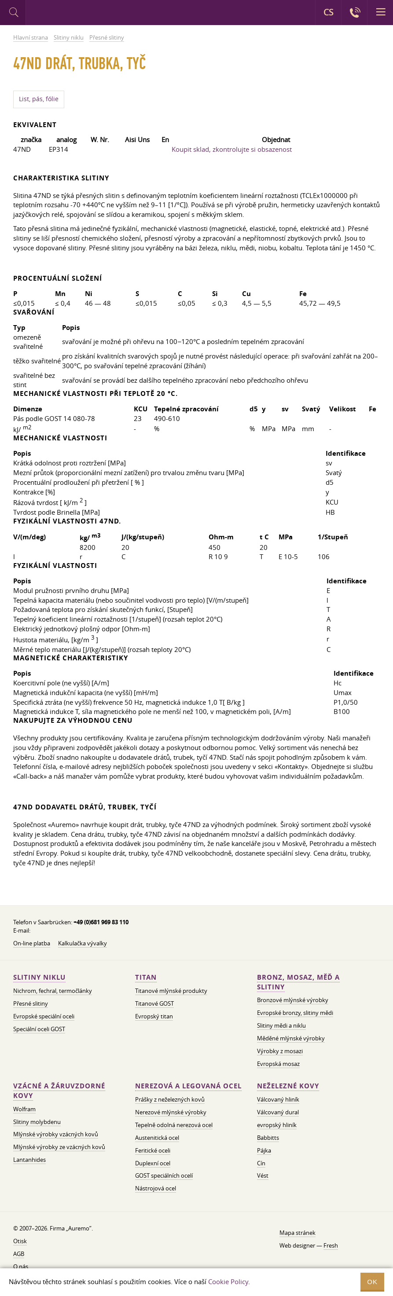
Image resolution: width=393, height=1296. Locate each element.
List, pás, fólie (39, 99)
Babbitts (268, 1138)
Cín (261, 1163)
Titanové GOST (154, 1003)
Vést (262, 1175)
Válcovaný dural (278, 1112)
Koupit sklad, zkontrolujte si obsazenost (232, 149)
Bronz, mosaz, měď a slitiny (298, 982)
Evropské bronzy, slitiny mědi (295, 1013)
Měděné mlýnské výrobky (291, 1038)
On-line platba (31, 943)
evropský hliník (277, 1125)
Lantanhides (29, 1160)
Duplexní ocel (152, 1163)
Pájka (264, 1150)
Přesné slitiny (30, 1003)
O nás (20, 1266)
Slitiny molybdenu (37, 1122)
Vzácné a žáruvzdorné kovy (59, 1090)
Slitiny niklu (39, 977)
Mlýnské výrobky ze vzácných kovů (59, 1147)
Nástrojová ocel (155, 1188)
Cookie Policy (228, 1281)
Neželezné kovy (288, 1086)
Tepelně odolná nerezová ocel (174, 1125)
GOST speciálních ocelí (164, 1175)
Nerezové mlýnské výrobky (170, 1112)
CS (328, 12)
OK (372, 1281)
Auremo (62, 13)
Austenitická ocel (157, 1138)
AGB (18, 1254)
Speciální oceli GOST (39, 1029)
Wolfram (24, 1109)
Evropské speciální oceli (43, 1016)
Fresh (330, 1245)
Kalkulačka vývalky (82, 943)
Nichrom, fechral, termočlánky (52, 991)
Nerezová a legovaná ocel (188, 1086)
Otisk (20, 1241)
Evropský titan (154, 1016)
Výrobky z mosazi (280, 1051)
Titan (146, 977)
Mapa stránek (297, 1233)
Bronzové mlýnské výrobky (292, 1000)
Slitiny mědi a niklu (281, 1025)
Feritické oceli (152, 1150)
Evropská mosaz (278, 1064)
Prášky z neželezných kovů (170, 1099)
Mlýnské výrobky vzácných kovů (55, 1134)
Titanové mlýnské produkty (171, 991)
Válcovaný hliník (278, 1099)
